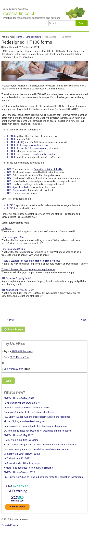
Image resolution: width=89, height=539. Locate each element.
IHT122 (11, 205)
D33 (9, 175)
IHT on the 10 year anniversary (33, 148)
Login (8, 380)
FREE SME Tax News (22, 351)
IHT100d (11, 148)
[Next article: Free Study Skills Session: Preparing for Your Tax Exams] (84, 319)
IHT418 (11, 208)
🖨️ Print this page (13, 329)
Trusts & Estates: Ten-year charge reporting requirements (30, 260)
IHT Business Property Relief (16, 278)
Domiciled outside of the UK (48, 169)
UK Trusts (6, 228)
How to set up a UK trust (13, 237)
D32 (9, 172)
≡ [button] (85, 5)
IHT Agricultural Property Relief (17, 289)
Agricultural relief (22, 187)
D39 (9, 193)
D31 (9, 169)
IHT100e (11, 151)
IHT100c (11, 145)
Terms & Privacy (9, 525)
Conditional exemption (44, 154)
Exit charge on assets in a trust (33, 145)
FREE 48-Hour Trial (19, 357)
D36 (9, 184)
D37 (9, 187)
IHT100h (11, 157)
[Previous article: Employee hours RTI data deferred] (10, 319)
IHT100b (11, 139)
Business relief (20, 190)
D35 (9, 181)
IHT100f (11, 154)
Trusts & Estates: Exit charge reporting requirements (28, 269)
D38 (9, 190)
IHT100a (11, 136)
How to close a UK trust (13, 248)
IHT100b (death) (15, 142)
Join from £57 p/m (13, 368)
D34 (9, 178)
